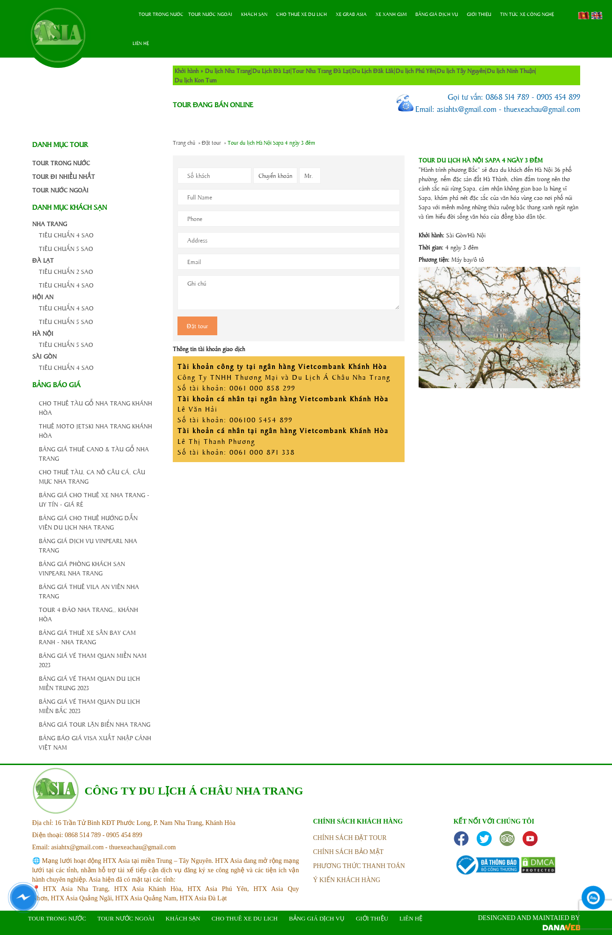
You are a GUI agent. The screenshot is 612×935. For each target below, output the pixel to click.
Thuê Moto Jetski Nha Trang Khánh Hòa (95, 430)
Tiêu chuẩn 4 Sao (66, 234)
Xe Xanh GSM (391, 14)
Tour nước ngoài (210, 14)
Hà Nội (42, 333)
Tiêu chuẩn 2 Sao (66, 271)
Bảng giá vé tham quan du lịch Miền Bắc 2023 (89, 706)
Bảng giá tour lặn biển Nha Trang (94, 724)
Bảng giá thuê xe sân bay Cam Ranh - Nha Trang (87, 637)
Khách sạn (254, 14)
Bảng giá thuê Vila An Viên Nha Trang (89, 591)
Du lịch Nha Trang (228, 70)
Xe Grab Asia (351, 14)
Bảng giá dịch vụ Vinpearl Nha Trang (88, 545)
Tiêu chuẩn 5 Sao (66, 248)
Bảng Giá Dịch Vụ (436, 14)
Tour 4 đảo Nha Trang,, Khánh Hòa (88, 614)
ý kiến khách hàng (347, 879)
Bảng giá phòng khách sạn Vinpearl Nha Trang (82, 568)
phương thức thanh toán (359, 865)
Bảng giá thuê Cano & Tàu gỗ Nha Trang (94, 453)
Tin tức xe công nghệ (527, 14)
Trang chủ (131, 14)
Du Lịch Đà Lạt (271, 70)
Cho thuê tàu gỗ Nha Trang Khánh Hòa (95, 407)
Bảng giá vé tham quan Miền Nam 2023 (93, 660)
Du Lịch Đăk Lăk (373, 70)
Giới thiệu (479, 14)
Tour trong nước (161, 14)
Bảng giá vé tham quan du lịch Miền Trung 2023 (89, 683)
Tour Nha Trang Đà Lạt (321, 70)
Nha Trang (49, 223)
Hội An (42, 296)
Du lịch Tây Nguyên (461, 70)
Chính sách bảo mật (348, 851)
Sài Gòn (44, 356)
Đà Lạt (43, 260)
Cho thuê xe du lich (301, 14)
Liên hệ (141, 43)
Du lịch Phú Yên (415, 70)
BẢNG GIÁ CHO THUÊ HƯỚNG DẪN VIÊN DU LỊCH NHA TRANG (88, 522)
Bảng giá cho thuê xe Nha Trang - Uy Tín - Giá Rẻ (94, 499)
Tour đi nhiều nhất (63, 176)
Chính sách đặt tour (350, 837)
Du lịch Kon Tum (196, 79)
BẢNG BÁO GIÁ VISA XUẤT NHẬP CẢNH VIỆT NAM (95, 742)
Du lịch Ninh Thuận (511, 70)
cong (152, 163)
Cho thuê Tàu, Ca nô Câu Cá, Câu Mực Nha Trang (92, 476)
